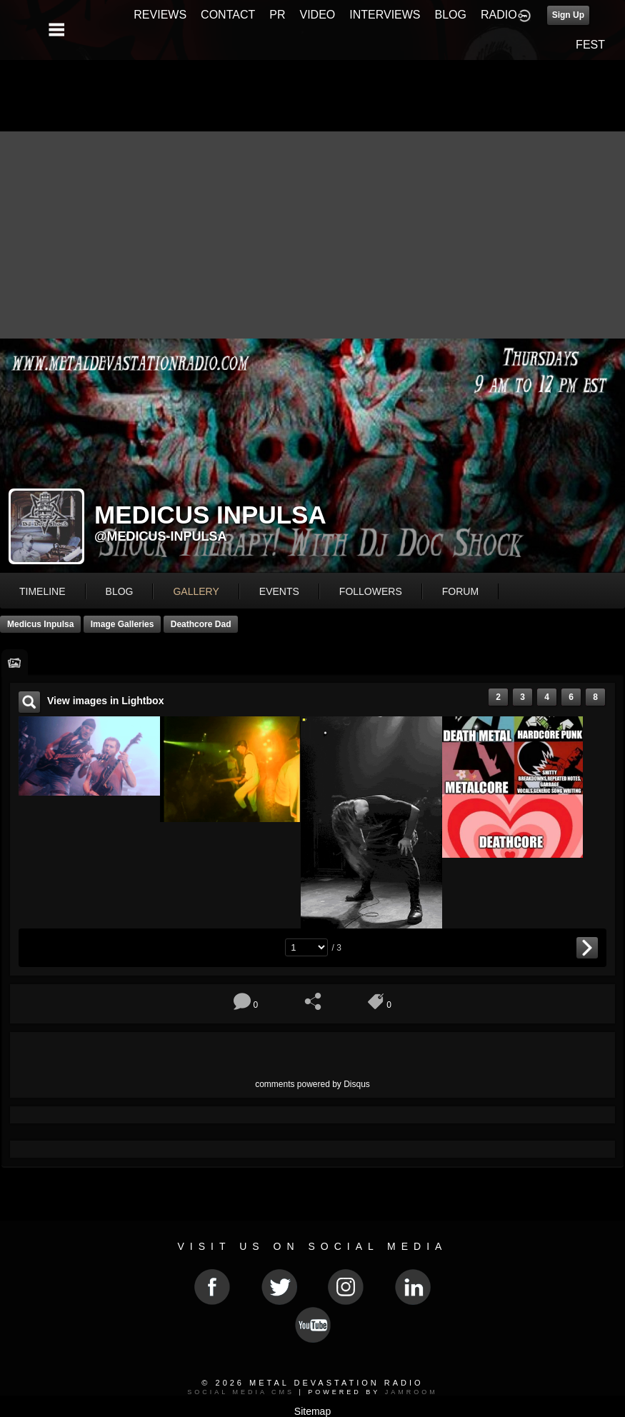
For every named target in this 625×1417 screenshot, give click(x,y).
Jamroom (411, 1392)
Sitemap (312, 1411)
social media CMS (240, 1392)
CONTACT (228, 15)
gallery (196, 591)
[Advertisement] (312, 231)
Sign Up (568, 15)
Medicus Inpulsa (40, 624)
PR (277, 15)
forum (460, 591)
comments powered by (312, 1084)
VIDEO (317, 15)
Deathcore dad (201, 624)
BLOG (450, 15)
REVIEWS (160, 15)
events (279, 591)
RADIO (499, 15)
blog (120, 591)
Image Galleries (122, 624)
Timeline (42, 591)
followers (370, 591)
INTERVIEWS (384, 15)
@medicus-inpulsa (160, 536)
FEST (590, 45)
